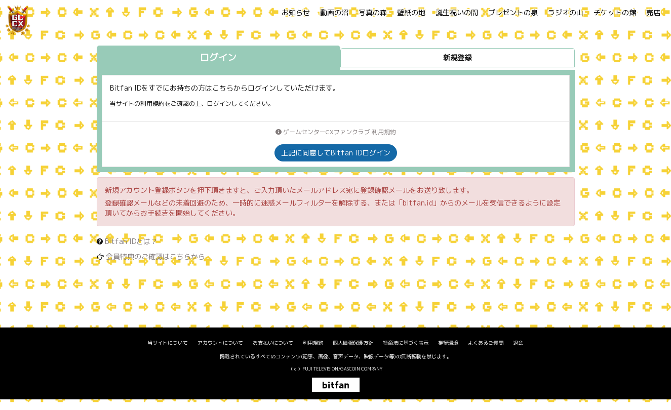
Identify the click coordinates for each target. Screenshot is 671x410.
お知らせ (296, 12)
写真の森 (373, 12)
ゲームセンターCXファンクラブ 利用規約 (335, 132)
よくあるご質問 (485, 342)
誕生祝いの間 (457, 12)
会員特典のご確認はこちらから (155, 256)
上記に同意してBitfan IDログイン (335, 152)
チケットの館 (615, 12)
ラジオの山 (565, 12)
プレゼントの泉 (513, 12)
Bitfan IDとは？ (131, 241)
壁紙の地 (411, 12)
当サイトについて (167, 342)
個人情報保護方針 (353, 342)
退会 (518, 342)
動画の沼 (334, 12)
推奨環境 (448, 342)
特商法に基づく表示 (405, 342)
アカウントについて (220, 342)
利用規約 (313, 342)
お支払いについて (273, 342)
